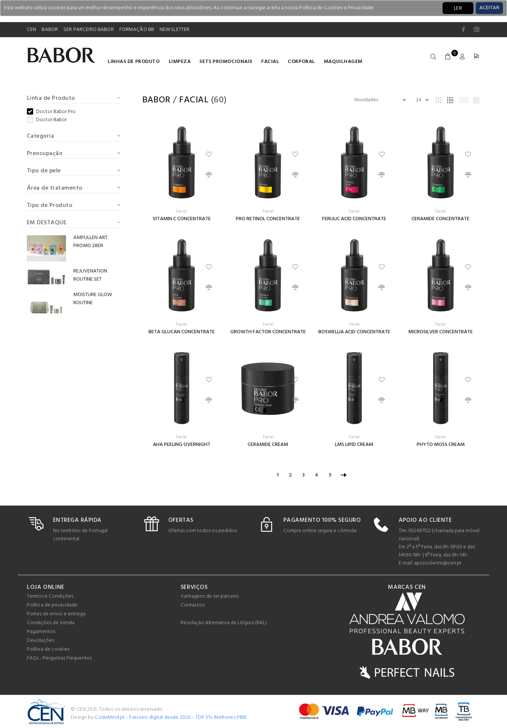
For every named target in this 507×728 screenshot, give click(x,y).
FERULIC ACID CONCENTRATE (354, 219)
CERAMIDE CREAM (268, 444)
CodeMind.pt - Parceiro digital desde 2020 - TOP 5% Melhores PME (171, 717)
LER (458, 8)
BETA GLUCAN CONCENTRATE (181, 332)
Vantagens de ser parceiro (210, 596)
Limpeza (180, 61)
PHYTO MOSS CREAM (441, 444)
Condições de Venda (50, 623)
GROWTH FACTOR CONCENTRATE (268, 332)
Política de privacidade (52, 605)
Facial (270, 61)
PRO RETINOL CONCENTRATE (268, 219)
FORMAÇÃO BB (136, 29)
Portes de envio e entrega (56, 614)
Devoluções (40, 640)
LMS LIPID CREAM (354, 444)
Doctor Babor (47, 120)
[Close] (489, 8)
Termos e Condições (50, 596)
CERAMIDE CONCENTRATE (440, 219)
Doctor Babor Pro (51, 112)
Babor (156, 100)
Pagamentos (41, 631)
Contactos (192, 605)
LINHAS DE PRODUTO (134, 61)
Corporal (301, 61)
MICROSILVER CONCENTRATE (440, 332)
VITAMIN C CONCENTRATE (182, 219)
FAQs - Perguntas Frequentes (59, 658)
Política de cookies (48, 649)
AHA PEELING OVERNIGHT (181, 444)
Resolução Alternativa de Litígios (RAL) (224, 623)
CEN (31, 29)
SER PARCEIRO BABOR (88, 29)
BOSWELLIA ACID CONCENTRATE (354, 332)
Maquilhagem (343, 61)
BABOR (50, 29)
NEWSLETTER (174, 29)
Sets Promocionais (225, 61)
